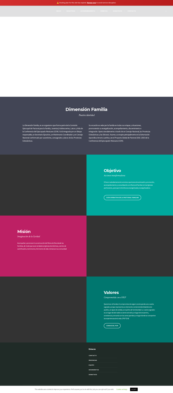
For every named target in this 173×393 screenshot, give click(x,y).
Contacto (93, 355)
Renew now (91, 3)
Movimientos (94, 370)
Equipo (91, 365)
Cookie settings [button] (121, 389)
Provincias (93, 360)
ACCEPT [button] (133, 389)
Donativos (93, 374)
